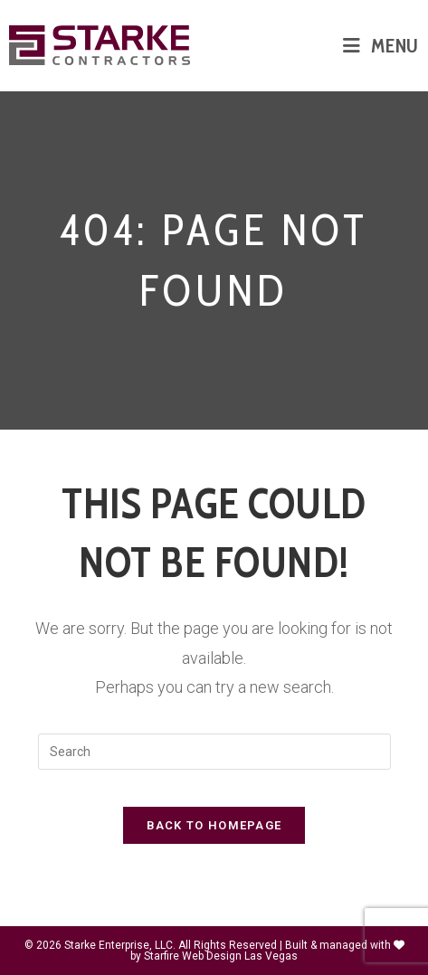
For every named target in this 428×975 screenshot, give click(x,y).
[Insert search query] (214, 752)
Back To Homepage (214, 825)
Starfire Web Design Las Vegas (221, 956)
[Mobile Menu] (381, 45)
